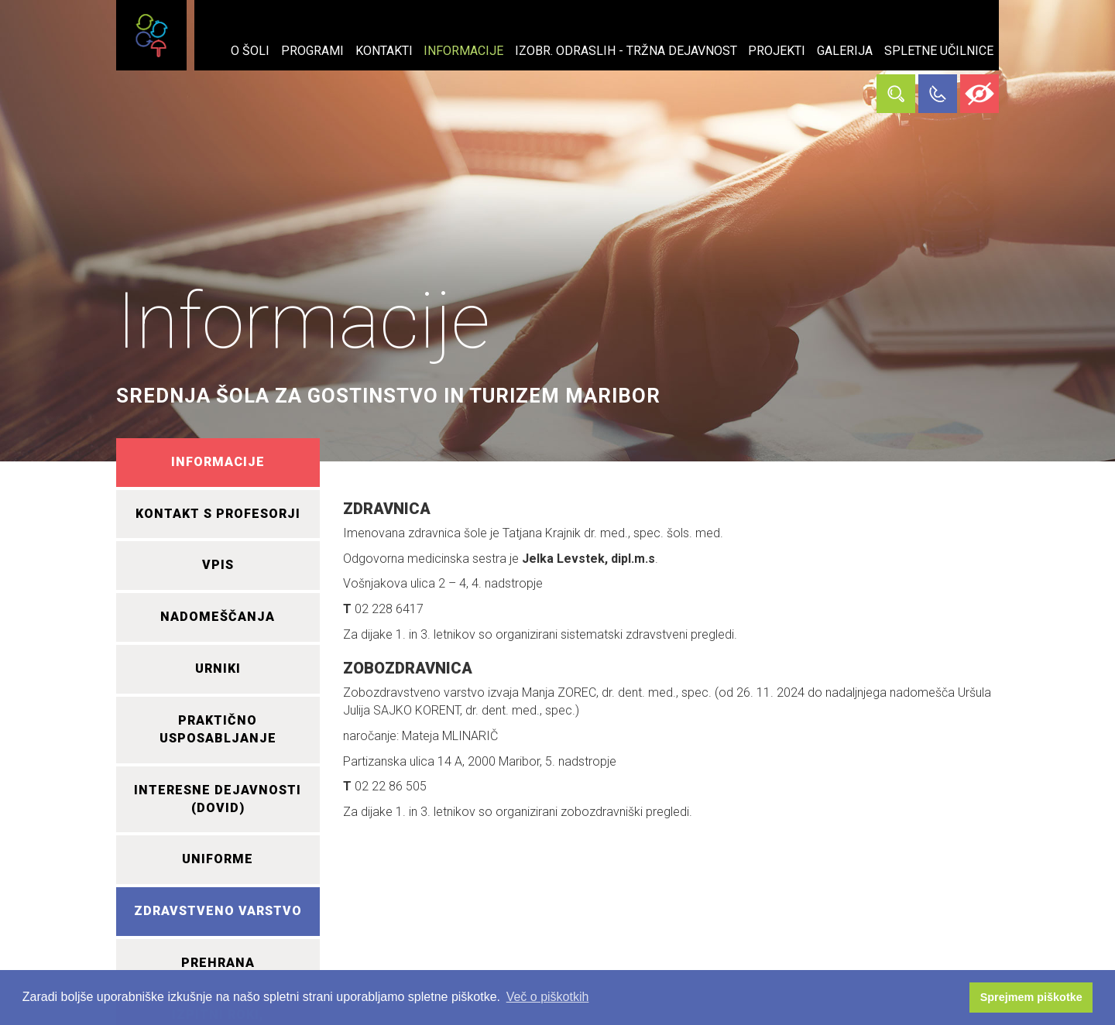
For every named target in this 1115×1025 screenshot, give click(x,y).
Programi (312, 50)
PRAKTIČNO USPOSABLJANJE (218, 729)
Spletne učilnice (938, 50)
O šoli (250, 50)
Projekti (776, 50)
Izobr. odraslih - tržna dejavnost (626, 50)
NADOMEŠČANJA (217, 616)
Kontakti (384, 50)
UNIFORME (217, 859)
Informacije (463, 50)
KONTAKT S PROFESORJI (218, 513)
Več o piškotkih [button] (547, 996)
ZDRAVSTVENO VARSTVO (218, 910)
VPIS (218, 564)
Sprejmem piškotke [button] (1031, 997)
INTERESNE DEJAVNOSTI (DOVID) (217, 799)
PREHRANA (218, 962)
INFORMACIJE (218, 461)
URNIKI (218, 668)
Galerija (845, 50)
